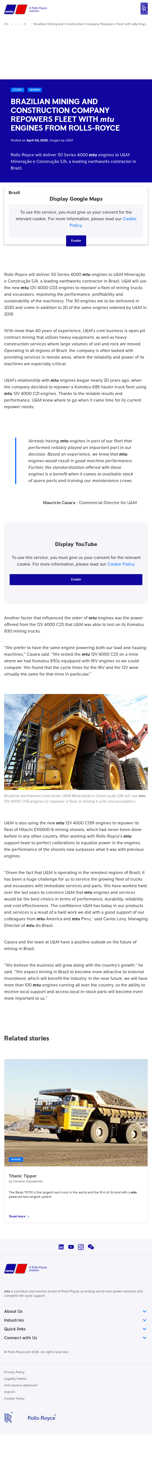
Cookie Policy (120, 564)
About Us (76, 1311)
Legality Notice (15, 1379)
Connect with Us (76, 1338)
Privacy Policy (14, 1372)
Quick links (76, 1329)
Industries (76, 1320)
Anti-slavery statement (20, 1385)
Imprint (9, 1392)
